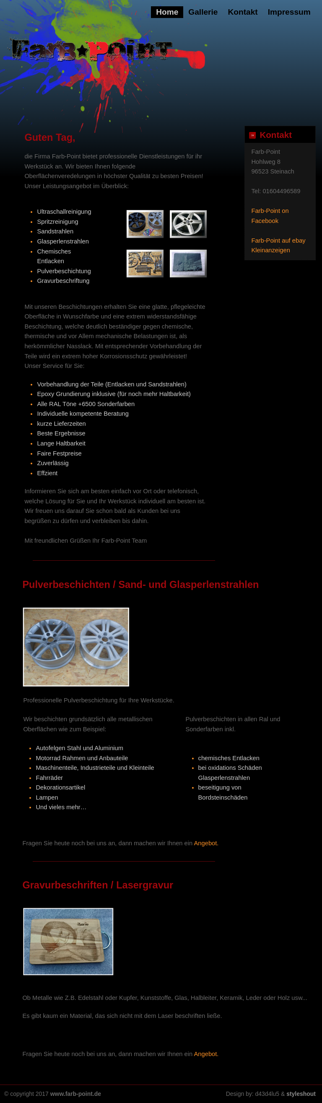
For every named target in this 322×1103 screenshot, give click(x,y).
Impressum (289, 12)
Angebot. (206, 843)
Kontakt (242, 12)
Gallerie (203, 12)
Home (167, 12)
